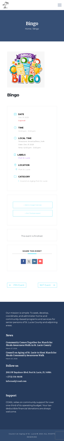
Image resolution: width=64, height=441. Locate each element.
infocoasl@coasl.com (16, 381)
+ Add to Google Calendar (32, 205)
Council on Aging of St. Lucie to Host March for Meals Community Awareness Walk (31, 354)
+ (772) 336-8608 (14, 377)
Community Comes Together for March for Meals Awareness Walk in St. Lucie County (29, 344)
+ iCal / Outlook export (33, 213)
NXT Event (47, 285)
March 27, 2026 (11, 348)
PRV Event (16, 285)
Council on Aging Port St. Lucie (32, 181)
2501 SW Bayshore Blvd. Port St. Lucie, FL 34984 (28, 372)
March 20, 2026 (11, 359)
